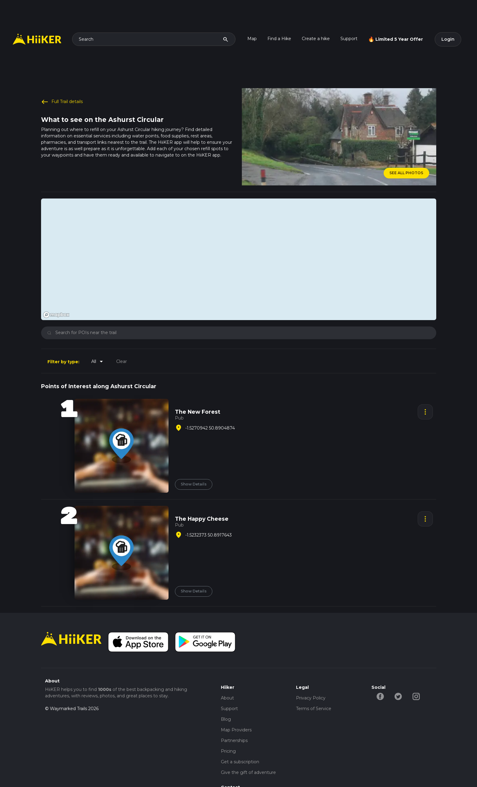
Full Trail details (62, 102)
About (227, 698)
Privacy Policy (311, 698)
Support (348, 38)
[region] (238, 259)
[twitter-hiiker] (398, 696)
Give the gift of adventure (248, 772)
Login (447, 39)
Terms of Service (313, 708)
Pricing (228, 751)
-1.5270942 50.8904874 (210, 428)
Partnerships (234, 740)
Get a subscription (240, 762)
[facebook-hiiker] (380, 696)
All (98, 361)
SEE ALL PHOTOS (406, 173)
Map (252, 38)
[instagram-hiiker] (416, 696)
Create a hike (316, 38)
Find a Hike (279, 38)
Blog (226, 719)
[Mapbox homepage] (56, 314)
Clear (121, 361)
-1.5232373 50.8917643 (208, 535)
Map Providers (236, 730)
